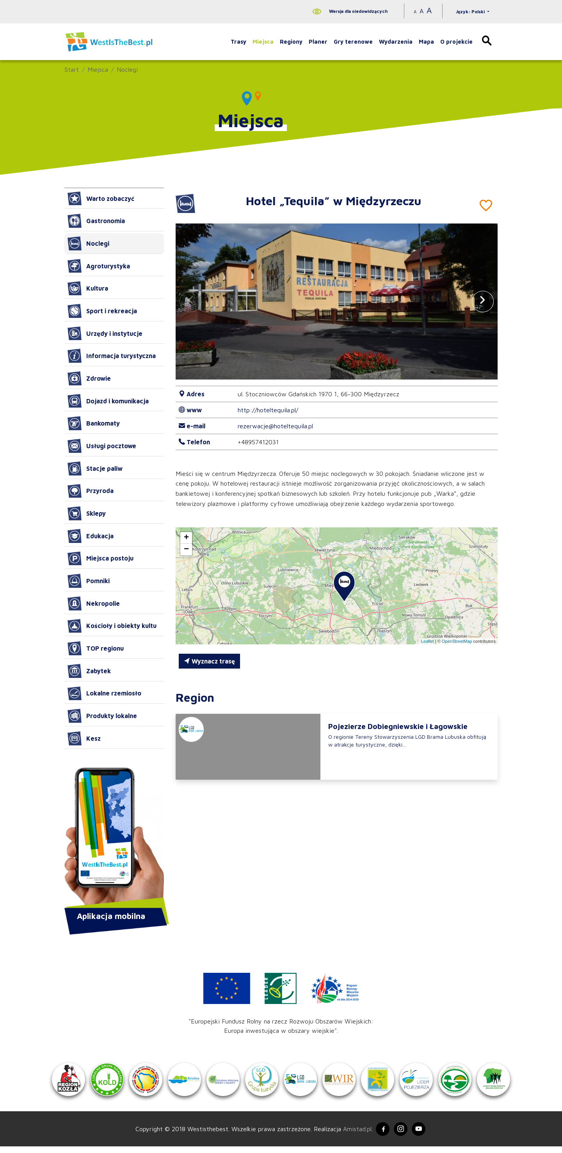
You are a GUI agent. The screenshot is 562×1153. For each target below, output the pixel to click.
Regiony (291, 41)
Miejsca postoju (100, 559)
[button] (483, 301)
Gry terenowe (353, 41)
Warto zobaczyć (101, 199)
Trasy (238, 41)
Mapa (426, 41)
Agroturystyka (99, 266)
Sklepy (87, 513)
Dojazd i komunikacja (108, 401)
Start (71, 69)
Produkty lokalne (102, 716)
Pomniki (89, 581)
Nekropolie (94, 603)
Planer (318, 41)
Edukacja (91, 536)
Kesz (84, 738)
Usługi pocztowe (102, 446)
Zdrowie (89, 378)
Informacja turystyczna (112, 356)
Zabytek (89, 671)
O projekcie (456, 41)
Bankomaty (94, 423)
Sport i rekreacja (102, 311)
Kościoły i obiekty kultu (112, 626)
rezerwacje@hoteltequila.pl (275, 425)
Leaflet (427, 641)
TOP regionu (96, 648)
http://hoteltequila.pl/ (268, 409)
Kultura (88, 288)
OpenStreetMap (457, 641)
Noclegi (127, 69)
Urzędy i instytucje (105, 333)
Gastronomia (96, 221)
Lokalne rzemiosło (104, 693)
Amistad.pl (354, 1134)
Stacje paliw (95, 468)
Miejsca (263, 41)
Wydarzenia (396, 41)
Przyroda (91, 491)
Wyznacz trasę (209, 661)
